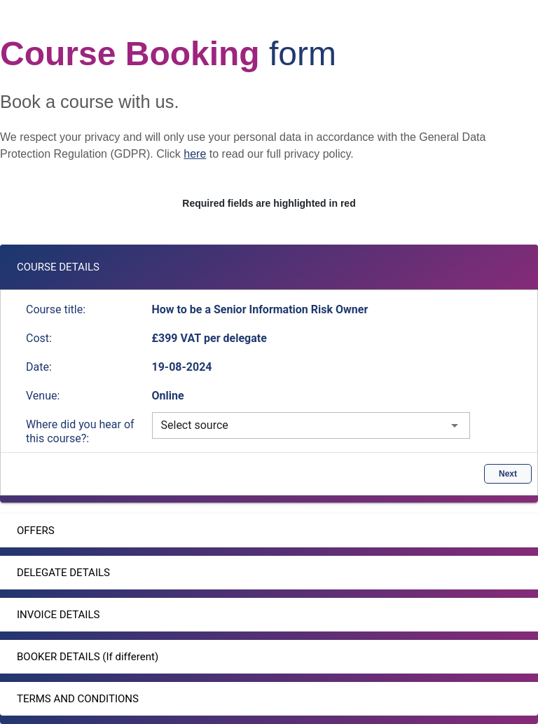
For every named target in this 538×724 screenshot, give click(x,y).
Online (168, 395)
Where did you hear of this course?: (80, 431)
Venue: (43, 395)
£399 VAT (178, 338)
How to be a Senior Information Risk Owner (260, 309)
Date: (39, 367)
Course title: (55, 309)
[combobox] (311, 425)
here (195, 154)
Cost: (39, 338)
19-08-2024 (182, 367)
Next (508, 474)
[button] (269, 267)
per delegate (235, 338)
